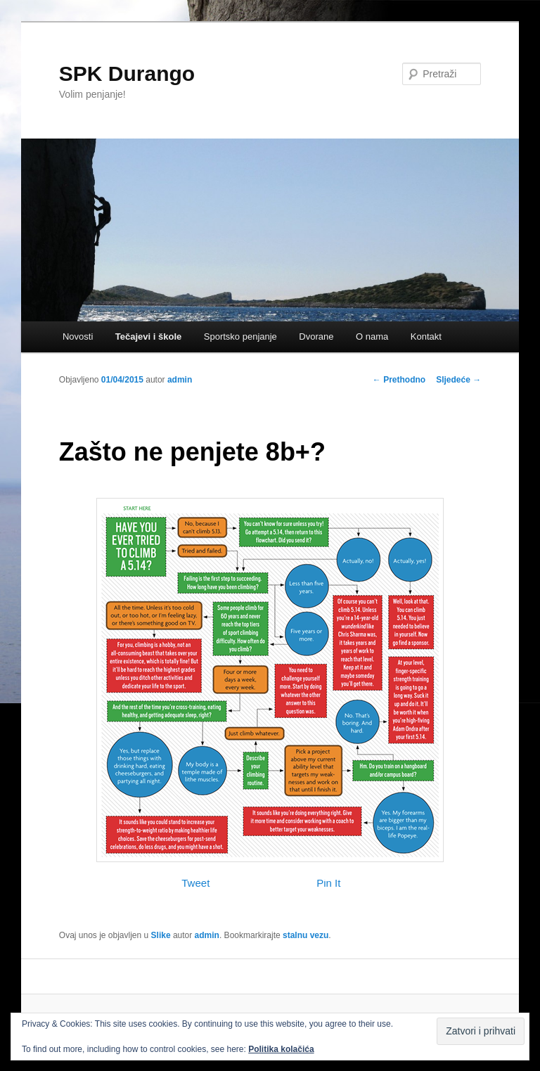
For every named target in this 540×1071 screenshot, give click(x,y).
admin (179, 380)
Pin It (328, 883)
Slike (161, 935)
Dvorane (316, 336)
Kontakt (426, 336)
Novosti (78, 336)
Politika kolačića (281, 1049)
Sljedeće (458, 380)
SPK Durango (127, 73)
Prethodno (399, 380)
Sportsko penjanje (240, 336)
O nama (372, 336)
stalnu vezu (305, 935)
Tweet (195, 883)
